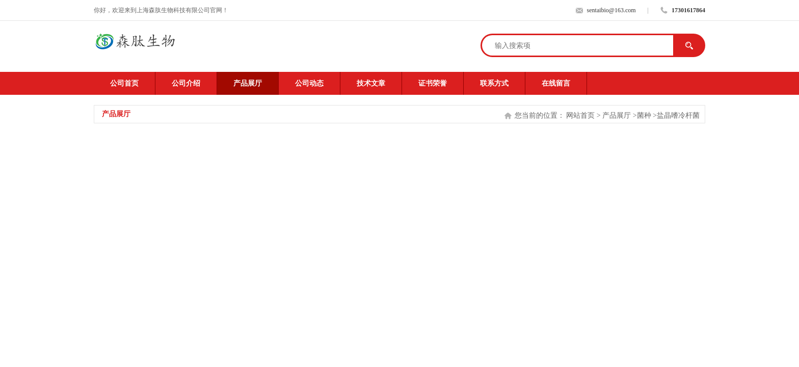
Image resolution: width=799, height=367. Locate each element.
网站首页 (580, 115)
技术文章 (371, 83)
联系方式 (494, 83)
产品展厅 (247, 83)
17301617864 (688, 10)
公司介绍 (186, 83)
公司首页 (124, 83)
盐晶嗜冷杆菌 (678, 115)
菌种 (644, 115)
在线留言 (556, 83)
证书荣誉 (432, 83)
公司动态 (309, 83)
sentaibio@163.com (611, 10)
